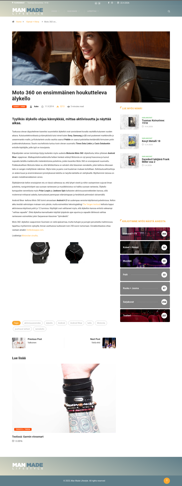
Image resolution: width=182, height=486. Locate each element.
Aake (36, 106)
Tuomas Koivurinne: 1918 (37, 3)
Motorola (101, 323)
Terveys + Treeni (23, 429)
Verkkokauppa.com (35, 230)
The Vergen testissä (91, 204)
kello (90, 323)
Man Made (74, 11)
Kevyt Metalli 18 (151, 141)
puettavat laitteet (22, 329)
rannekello (39, 329)
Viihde (56, 11)
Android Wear (76, 323)
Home (18, 21)
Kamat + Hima (32, 21)
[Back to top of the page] (167, 481)
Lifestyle (94, 11)
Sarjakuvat (147, 118)
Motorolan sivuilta (30, 235)
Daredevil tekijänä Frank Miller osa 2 (155, 160)
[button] (96, 3)
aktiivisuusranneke (32, 323)
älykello (49, 323)
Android (61, 323)
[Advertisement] (64, 299)
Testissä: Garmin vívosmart (28, 436)
